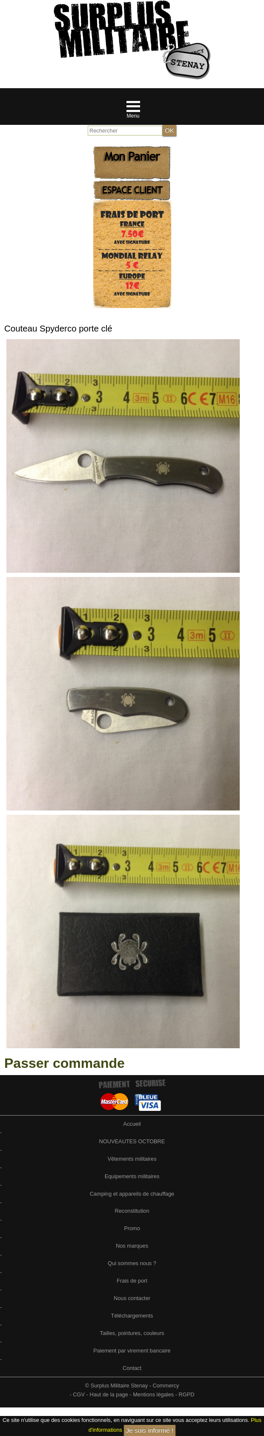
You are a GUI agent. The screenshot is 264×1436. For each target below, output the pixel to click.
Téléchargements (132, 1315)
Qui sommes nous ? (132, 1263)
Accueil (132, 1124)
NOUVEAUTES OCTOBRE (132, 1141)
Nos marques (132, 1246)
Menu (132, 116)
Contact (132, 1368)
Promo (132, 1228)
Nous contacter (132, 1298)
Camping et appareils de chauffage (132, 1194)
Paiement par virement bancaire (131, 1350)
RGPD (187, 1394)
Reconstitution (132, 1211)
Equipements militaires (132, 1176)
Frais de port (132, 1280)
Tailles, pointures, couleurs (132, 1333)
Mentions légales (153, 1394)
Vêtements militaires (131, 1159)
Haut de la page (108, 1394)
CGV (79, 1394)
